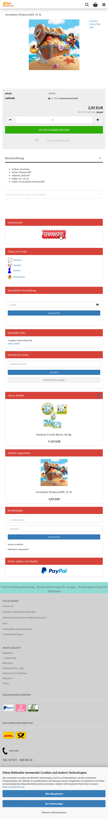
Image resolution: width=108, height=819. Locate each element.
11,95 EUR (54, 441)
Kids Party (8, 662)
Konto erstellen (15, 544)
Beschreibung (14, 158)
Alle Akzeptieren (54, 793)
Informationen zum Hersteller (25, 194)
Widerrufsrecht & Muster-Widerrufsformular (24, 617)
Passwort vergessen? (18, 549)
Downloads (19, 276)
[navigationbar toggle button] (104, 4)
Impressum (8, 606)
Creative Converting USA (94, 24)
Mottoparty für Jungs (13, 668)
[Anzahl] (54, 120)
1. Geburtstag (9, 657)
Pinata (6, 683)
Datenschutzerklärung (13, 786)
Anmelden (54, 313)
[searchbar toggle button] (87, 4)
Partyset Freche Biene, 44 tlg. (54, 434)
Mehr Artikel (14, 343)
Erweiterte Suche (54, 380)
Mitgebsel (8, 678)
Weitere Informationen (54, 812)
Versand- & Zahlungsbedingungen (19, 611)
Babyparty (8, 652)
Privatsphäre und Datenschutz (17, 629)
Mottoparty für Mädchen (15, 673)
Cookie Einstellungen (13, 634)
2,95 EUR (54, 499)
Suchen (54, 372)
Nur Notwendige (54, 803)
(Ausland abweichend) (68, 98)
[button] (10, 120)
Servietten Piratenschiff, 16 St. (54, 491)
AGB (5, 623)
